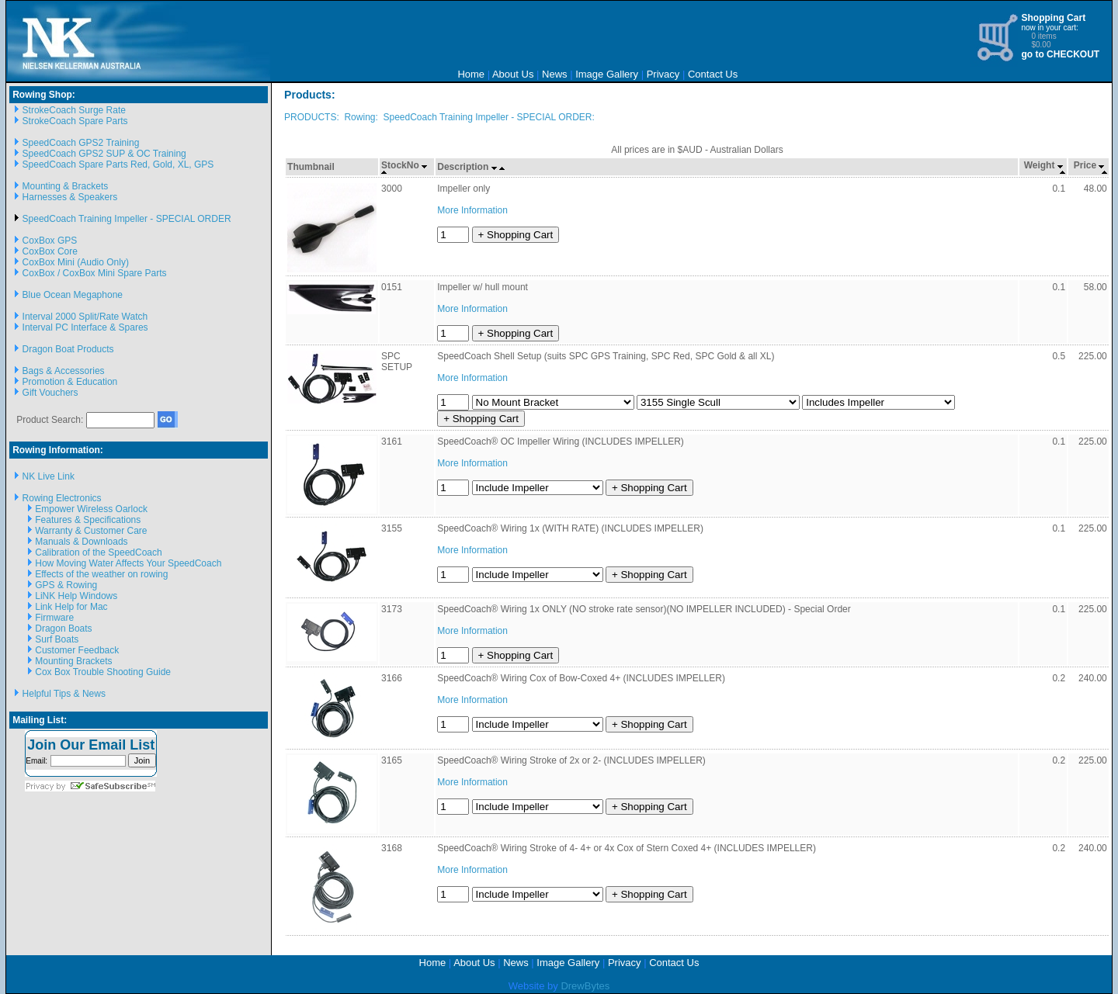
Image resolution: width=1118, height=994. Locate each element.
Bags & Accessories (64, 370)
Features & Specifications (88, 519)
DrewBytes (585, 986)
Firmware (54, 617)
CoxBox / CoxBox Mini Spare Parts (95, 273)
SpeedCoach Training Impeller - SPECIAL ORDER (127, 218)
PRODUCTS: (311, 117)
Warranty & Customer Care (91, 530)
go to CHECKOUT (1060, 54)
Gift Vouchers (50, 392)
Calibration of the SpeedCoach (98, 552)
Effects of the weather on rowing (101, 574)
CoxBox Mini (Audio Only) (76, 262)
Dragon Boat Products (68, 349)
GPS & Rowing (66, 585)
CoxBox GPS (50, 240)
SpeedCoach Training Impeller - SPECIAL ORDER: (488, 117)
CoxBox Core (50, 251)
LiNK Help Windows (76, 596)
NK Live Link (49, 476)
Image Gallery (606, 74)
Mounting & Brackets (66, 186)
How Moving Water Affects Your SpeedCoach (128, 563)
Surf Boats (56, 639)
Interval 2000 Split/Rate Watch (85, 316)
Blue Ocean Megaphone (73, 294)
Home (470, 74)
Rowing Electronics (62, 498)
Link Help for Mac (71, 606)
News (555, 74)
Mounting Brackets (73, 661)
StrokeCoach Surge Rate (74, 110)
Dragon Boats (63, 628)
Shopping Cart (1053, 17)
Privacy (663, 74)
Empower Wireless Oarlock (91, 509)
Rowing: (360, 117)
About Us (512, 74)
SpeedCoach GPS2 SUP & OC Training (104, 153)
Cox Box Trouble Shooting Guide (103, 672)
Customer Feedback (77, 650)
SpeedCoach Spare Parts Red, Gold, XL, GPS (118, 164)
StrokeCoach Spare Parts (75, 121)
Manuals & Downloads (81, 541)
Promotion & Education (70, 381)
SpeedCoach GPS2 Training (81, 142)
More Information (472, 210)
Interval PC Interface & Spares (85, 327)
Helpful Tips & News (64, 693)
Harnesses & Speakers (70, 197)
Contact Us (713, 74)
